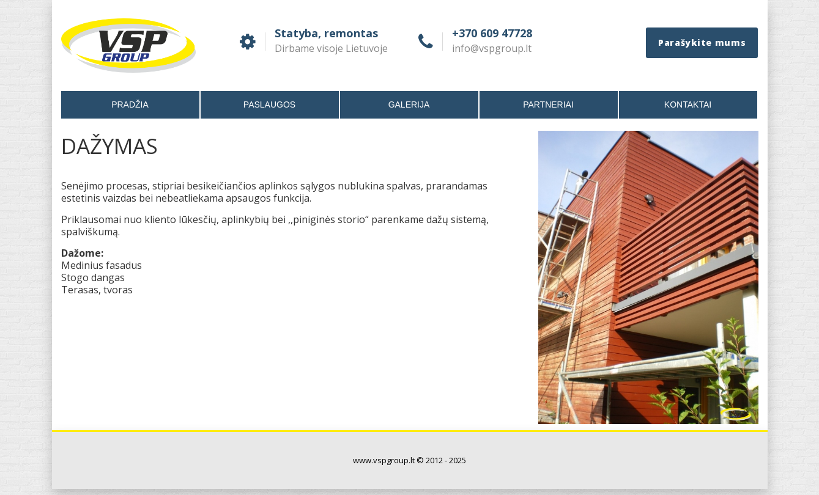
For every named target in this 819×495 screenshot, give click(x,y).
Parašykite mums (702, 42)
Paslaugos (269, 104)
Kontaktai (687, 104)
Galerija (409, 104)
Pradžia (130, 104)
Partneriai (548, 104)
